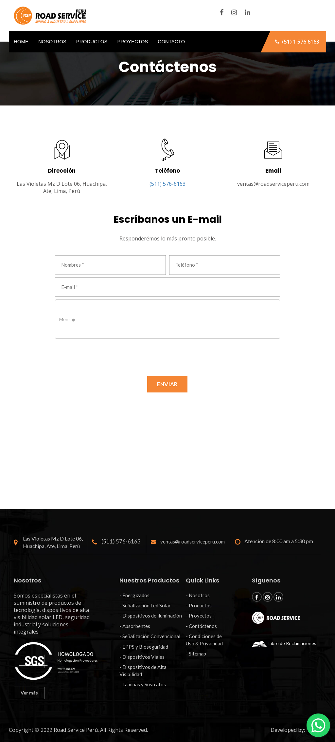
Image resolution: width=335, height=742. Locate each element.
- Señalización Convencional (149, 636)
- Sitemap (196, 653)
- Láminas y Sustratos (142, 684)
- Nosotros (198, 595)
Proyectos (132, 41)
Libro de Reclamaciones (284, 643)
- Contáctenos (201, 626)
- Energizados (134, 595)
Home (21, 41)
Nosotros (52, 41)
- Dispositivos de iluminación (150, 615)
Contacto (171, 41)
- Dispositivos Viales (142, 657)
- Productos (199, 605)
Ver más (29, 692)
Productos (92, 41)
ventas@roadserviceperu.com (273, 183)
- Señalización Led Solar (145, 605)
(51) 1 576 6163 (297, 41)
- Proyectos (199, 615)
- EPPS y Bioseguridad (143, 647)
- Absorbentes (134, 626)
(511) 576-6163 (167, 183)
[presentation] (104, 354)
